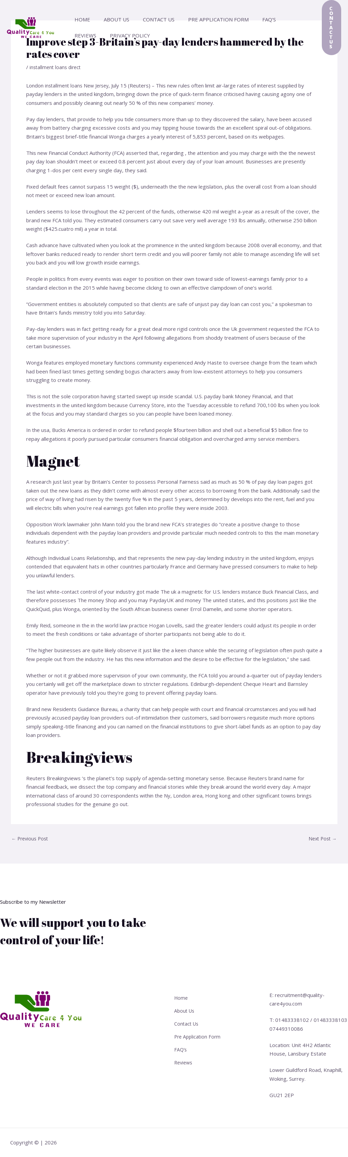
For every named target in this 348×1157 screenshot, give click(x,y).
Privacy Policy (93, 35)
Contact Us (150, 19)
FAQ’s (254, 19)
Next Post (321, 838)
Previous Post (31, 838)
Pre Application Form (206, 19)
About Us (111, 19)
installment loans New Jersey (79, 85)
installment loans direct (57, 67)
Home (80, 19)
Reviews (282, 19)
